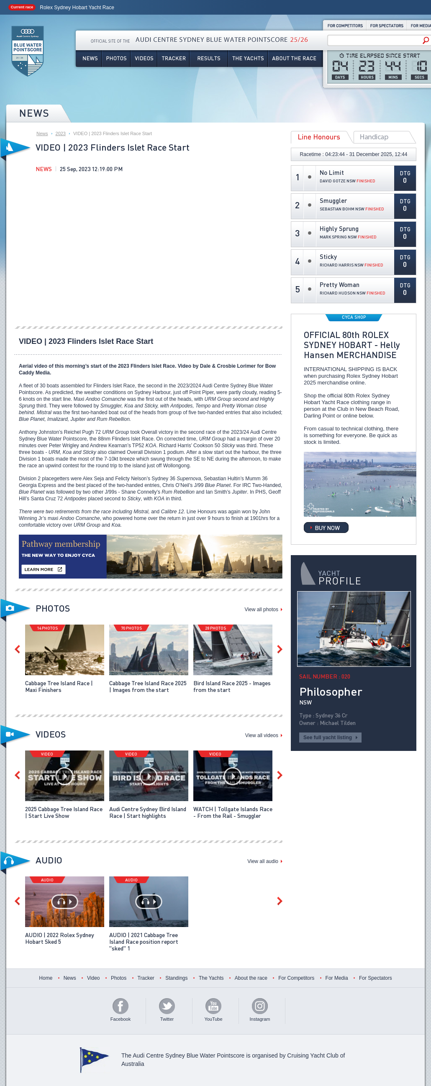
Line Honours (322, 137)
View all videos (261, 735)
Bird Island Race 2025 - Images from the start (232, 686)
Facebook (120, 1019)
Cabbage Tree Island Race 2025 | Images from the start (148, 686)
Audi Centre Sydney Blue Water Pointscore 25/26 (27, 52)
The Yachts (247, 58)
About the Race (295, 58)
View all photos (262, 609)
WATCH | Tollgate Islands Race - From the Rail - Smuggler (232, 812)
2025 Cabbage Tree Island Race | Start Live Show (64, 812)
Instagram (260, 1019)
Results (209, 58)
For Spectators (387, 25)
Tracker (173, 58)
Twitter (167, 1019)
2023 (61, 133)
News (88, 58)
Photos (116, 58)
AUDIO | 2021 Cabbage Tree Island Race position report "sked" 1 (143, 941)
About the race (251, 978)
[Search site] (376, 41)
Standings (176, 978)
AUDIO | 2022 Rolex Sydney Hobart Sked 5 (59, 938)
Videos (144, 58)
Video (93, 978)
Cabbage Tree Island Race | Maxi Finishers (59, 686)
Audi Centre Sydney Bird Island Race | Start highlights (147, 812)
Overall (385, 137)
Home (45, 978)
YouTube (213, 1019)
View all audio (262, 861)
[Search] (426, 40)
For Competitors (344, 25)
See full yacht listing (327, 737)
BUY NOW (327, 527)
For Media (337, 978)
